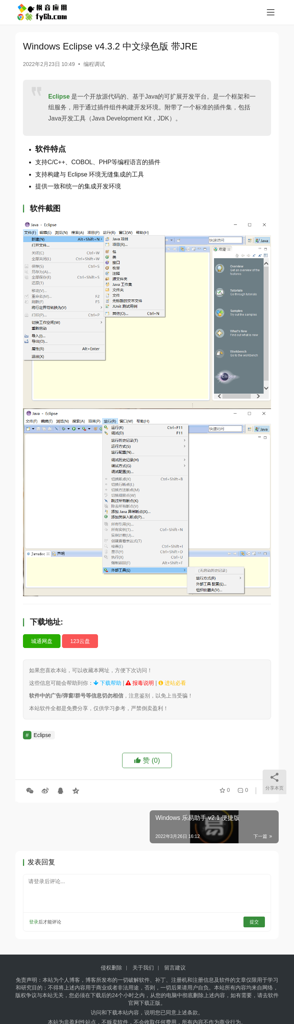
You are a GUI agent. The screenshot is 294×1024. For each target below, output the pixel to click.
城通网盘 (41, 641)
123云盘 (80, 641)
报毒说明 (140, 683)
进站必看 (172, 683)
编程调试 (94, 64)
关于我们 (143, 968)
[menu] (271, 12)
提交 (254, 922)
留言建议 (175, 968)
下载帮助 (107, 683)
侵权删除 (111, 968)
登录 (33, 922)
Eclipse (59, 96)
